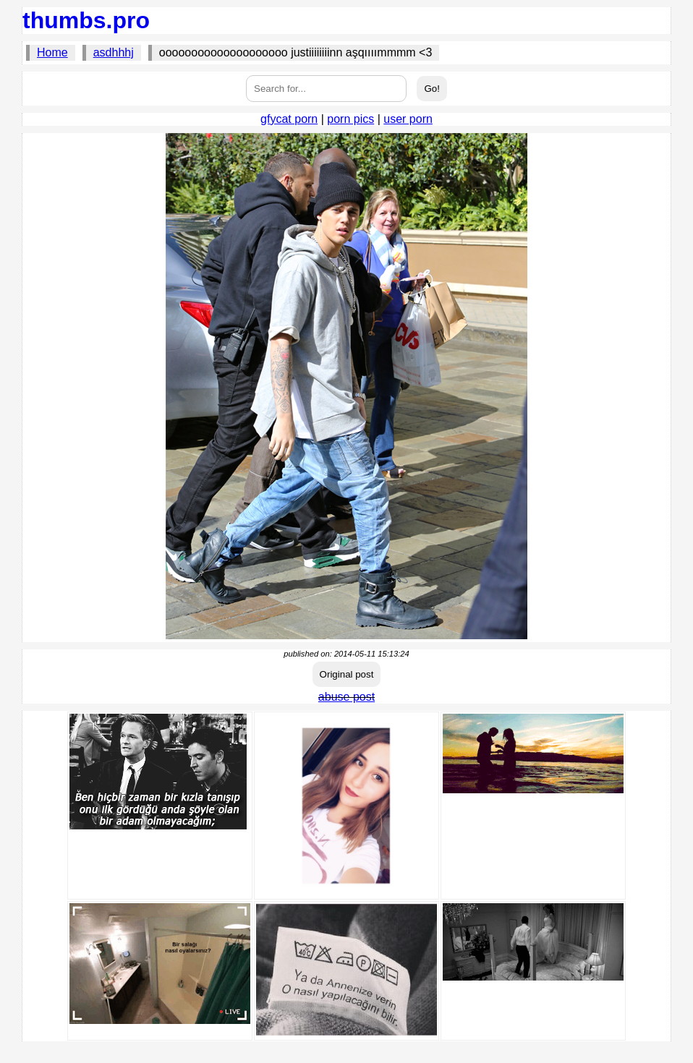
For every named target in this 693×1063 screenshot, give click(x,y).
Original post (347, 674)
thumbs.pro (86, 20)
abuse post (346, 697)
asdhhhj (113, 52)
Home (52, 52)
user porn (408, 119)
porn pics (350, 119)
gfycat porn (289, 119)
